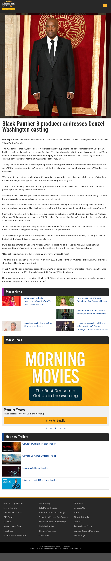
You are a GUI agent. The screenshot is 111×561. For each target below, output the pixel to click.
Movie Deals (14, 340)
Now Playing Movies (13, 503)
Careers (78, 521)
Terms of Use (75, 548)
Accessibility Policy (83, 526)
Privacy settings (61, 548)
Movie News (14, 292)
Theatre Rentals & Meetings (52, 521)
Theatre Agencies (47, 530)
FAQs (76, 512)
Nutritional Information (15, 535)
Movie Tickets (10, 507)
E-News (7, 521)
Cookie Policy (48, 548)
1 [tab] (46, 428)
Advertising (44, 503)
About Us (78, 503)
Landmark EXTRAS (13, 512)
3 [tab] (55, 428)
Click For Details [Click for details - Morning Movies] (55, 420)
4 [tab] (60, 428)
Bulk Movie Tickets (48, 507)
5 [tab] (64, 428)
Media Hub (44, 535)
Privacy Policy (36, 548)
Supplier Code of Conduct (86, 530)
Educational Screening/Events (53, 517)
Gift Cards (9, 517)
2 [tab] (50, 428)
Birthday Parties (46, 526)
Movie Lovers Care (12, 526)
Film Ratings (79, 535)
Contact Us (79, 507)
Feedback (8, 530)
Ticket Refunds (81, 517)
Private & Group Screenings (52, 512)
